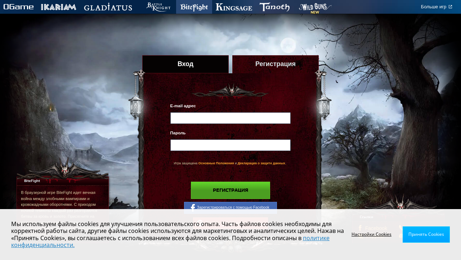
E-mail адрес (183, 106)
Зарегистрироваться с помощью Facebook (230, 208)
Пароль (178, 133)
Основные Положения (216, 163)
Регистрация (230, 190)
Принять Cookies (426, 234)
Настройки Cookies (371, 234)
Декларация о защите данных (261, 163)
